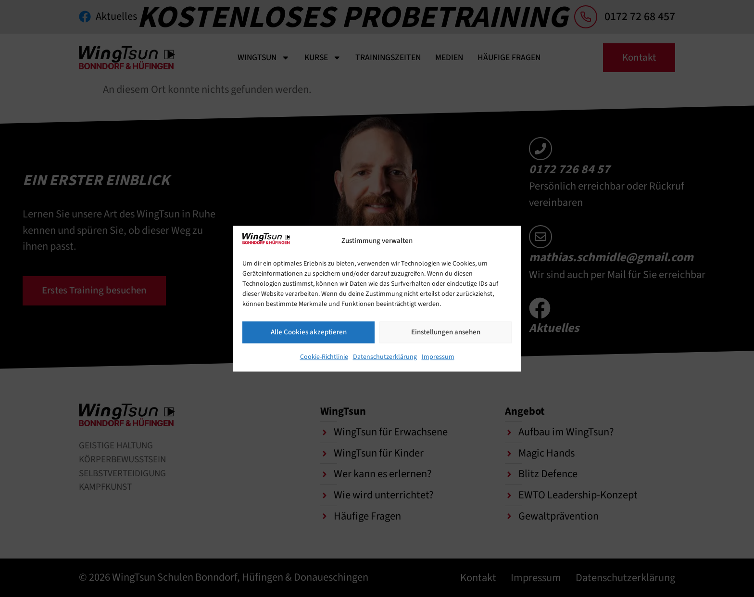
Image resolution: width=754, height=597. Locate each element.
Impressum (438, 357)
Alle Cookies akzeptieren (309, 332)
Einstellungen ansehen (445, 332)
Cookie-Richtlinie (324, 357)
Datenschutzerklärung (385, 357)
